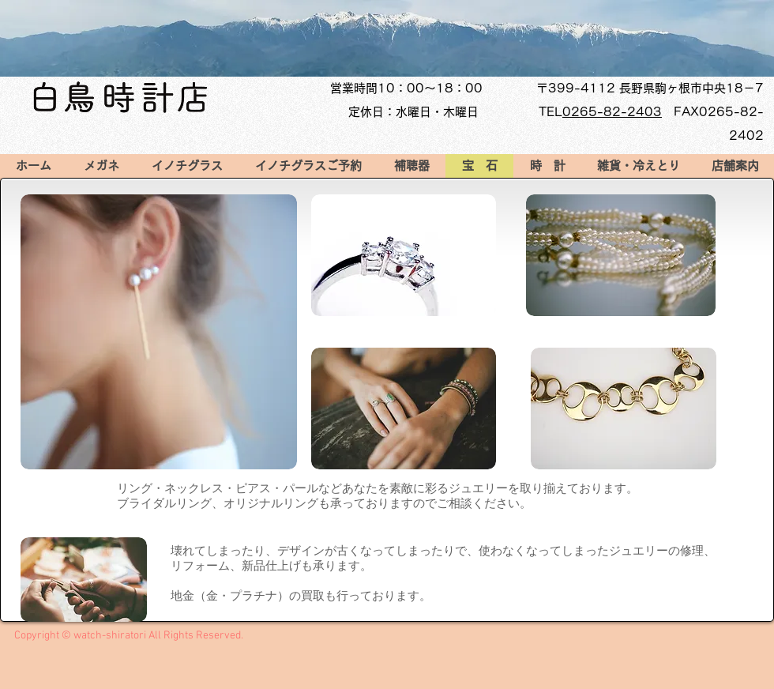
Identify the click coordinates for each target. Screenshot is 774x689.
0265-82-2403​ (612, 112)
